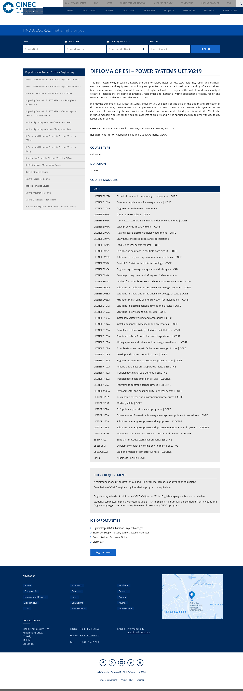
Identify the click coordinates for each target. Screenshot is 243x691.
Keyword (153, 42)
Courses (124, 11)
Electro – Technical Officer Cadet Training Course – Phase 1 (53, 80)
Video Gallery (124, 604)
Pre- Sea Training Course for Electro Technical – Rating (50, 207)
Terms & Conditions (108, 675)
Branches (160, 11)
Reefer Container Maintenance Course (43, 165)
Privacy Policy (127, 675)
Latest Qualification (119, 42)
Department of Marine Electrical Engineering (49, 73)
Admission (195, 11)
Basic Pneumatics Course (37, 186)
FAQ (232, 3)
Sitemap (141, 675)
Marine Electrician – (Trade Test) (40, 200)
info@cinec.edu (135, 625)
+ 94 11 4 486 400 (89, 632)
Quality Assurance (98, 3)
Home (88, 11)
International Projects (34, 595)
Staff (126, 3)
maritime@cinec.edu (138, 628)
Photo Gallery (77, 604)
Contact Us (195, 3)
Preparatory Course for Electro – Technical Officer (48, 94)
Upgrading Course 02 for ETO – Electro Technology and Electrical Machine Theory (51, 114)
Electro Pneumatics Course (38, 193)
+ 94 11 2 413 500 (89, 625)
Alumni (121, 600)
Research (213, 11)
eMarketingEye (136, 688)
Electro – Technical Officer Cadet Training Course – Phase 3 (53, 87)
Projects (177, 11)
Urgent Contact (216, 3)
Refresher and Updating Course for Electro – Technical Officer (50, 139)
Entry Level (72, 42)
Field (25, 42)
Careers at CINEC (175, 3)
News (73, 595)
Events (121, 595)
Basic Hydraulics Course (36, 172)
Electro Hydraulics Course (37, 179)
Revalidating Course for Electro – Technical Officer (48, 159)
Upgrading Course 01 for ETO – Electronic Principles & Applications (50, 103)
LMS (116, 3)
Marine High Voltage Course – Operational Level (48, 123)
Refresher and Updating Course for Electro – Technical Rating (50, 150)
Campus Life (233, 11)
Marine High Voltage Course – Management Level (48, 130)
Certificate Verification (147, 3)
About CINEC (106, 11)
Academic (141, 11)
